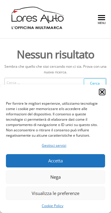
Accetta (55, 161)
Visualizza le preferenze (55, 193)
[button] (102, 92)
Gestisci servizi (54, 145)
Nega (55, 177)
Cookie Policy (52, 205)
